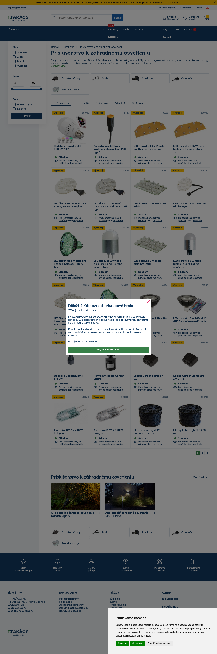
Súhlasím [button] (122, 643)
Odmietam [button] (137, 643)
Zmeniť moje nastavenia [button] (159, 643)
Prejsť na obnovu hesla (108, 349)
